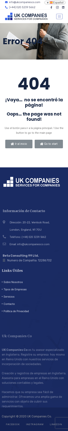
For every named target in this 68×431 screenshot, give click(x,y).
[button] (18, 144)
